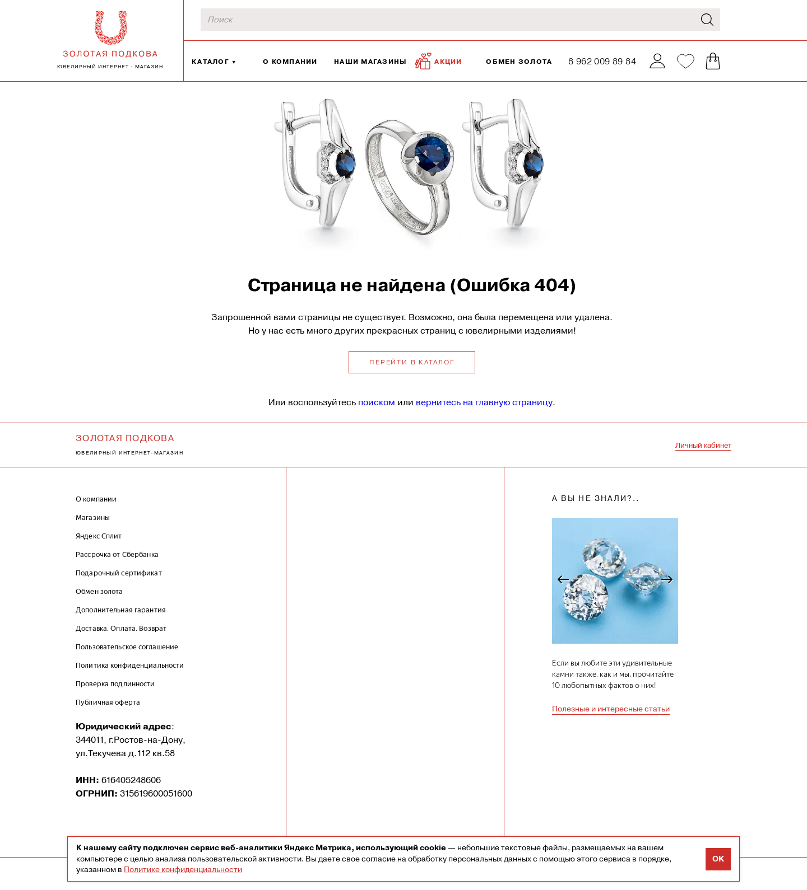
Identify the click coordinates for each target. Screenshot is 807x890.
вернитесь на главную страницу (484, 402)
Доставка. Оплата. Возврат (121, 628)
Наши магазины (370, 61)
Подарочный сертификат (119, 573)
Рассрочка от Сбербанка (117, 554)
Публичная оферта (108, 702)
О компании (290, 61)
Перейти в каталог (411, 362)
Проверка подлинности (115, 684)
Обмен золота (519, 61)
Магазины (93, 517)
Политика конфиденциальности (130, 665)
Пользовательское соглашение (127, 647)
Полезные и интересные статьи (611, 708)
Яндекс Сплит (99, 536)
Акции (438, 61)
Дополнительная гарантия (121, 610)
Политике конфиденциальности (183, 869)
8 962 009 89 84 (602, 61)
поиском (376, 402)
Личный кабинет (703, 445)
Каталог (210, 61)
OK (718, 859)
